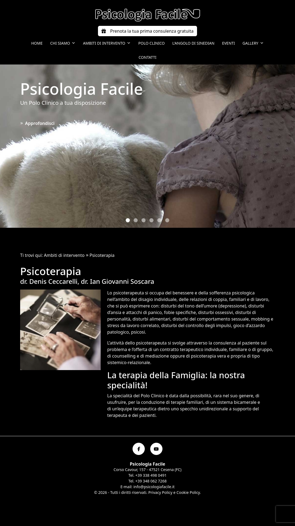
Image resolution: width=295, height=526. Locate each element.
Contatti (147, 57)
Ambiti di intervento (107, 43)
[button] (128, 220)
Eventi (228, 43)
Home (37, 43)
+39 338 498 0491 (151, 475)
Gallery (253, 43)
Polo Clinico (151, 43)
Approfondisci (37, 123)
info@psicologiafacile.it (153, 486)
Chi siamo (62, 43)
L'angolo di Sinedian (193, 43)
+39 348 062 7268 (151, 481)
